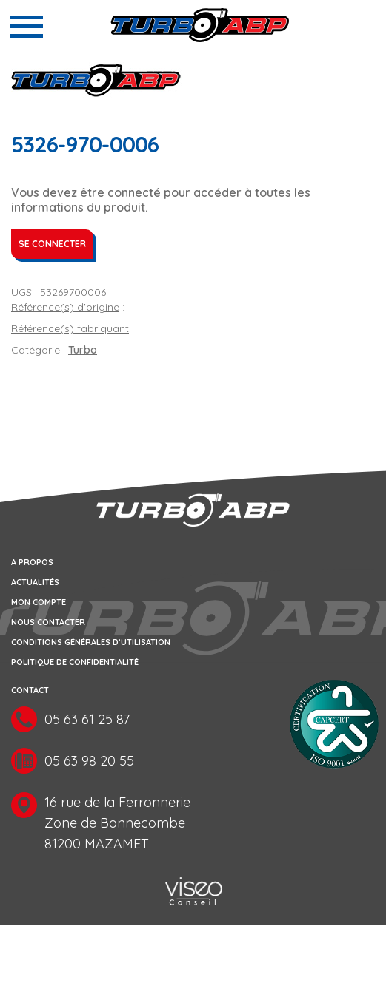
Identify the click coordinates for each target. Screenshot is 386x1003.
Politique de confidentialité (75, 662)
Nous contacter (48, 622)
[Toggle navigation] (26, 26)
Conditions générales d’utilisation (90, 642)
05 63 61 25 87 (87, 719)
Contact (30, 690)
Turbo (82, 350)
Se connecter (52, 243)
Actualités (35, 582)
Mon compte (38, 602)
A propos (32, 562)
